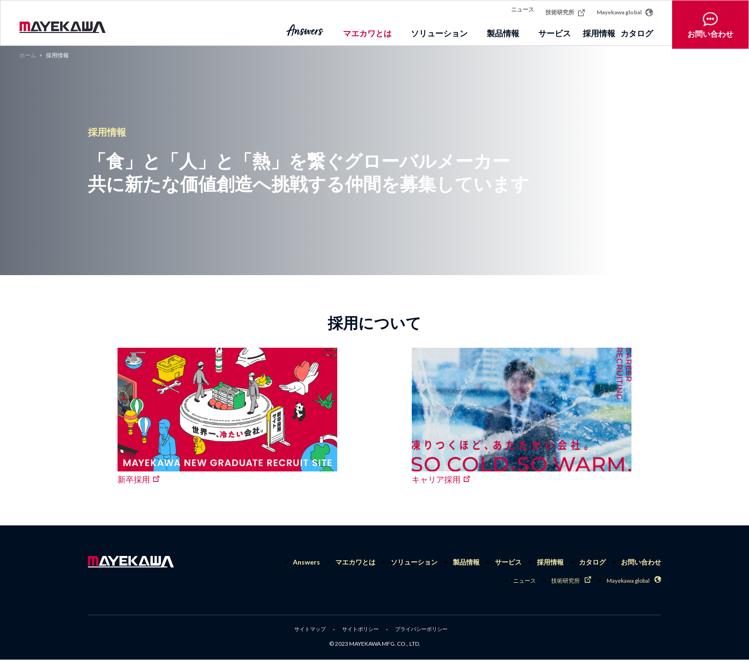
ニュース (522, 9)
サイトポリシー (359, 631)
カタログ (637, 30)
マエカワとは (355, 562)
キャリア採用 (436, 479)
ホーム (27, 55)
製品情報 (466, 562)
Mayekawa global (625, 9)
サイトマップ (306, 631)
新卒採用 (134, 479)
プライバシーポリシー (424, 631)
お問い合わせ (710, 23)
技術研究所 (565, 9)
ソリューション (414, 562)
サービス (508, 562)
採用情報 (585, 30)
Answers (306, 562)
